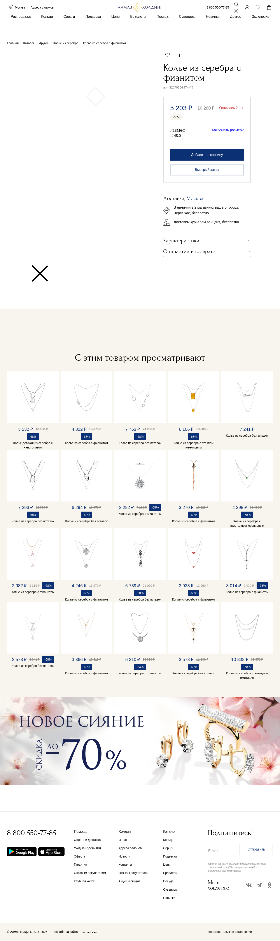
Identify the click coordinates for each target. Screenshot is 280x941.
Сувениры (187, 28)
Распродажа (21, 28)
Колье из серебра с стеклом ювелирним (194, 445)
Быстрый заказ (207, 170)
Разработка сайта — (67, 932)
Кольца (47, 28)
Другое (235, 28)
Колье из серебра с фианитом (86, 443)
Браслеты (138, 28)
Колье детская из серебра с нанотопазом (32, 445)
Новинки (213, 28)
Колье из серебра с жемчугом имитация (247, 675)
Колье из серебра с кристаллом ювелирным (247, 523)
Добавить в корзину (207, 155)
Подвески (93, 28)
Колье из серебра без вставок (140, 443)
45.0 (177, 136)
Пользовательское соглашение (230, 932)
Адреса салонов (42, 12)
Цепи (115, 28)
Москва (16, 12)
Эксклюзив (260, 28)
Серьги (69, 28)
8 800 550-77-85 (217, 12)
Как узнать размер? (228, 130)
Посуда (162, 28)
